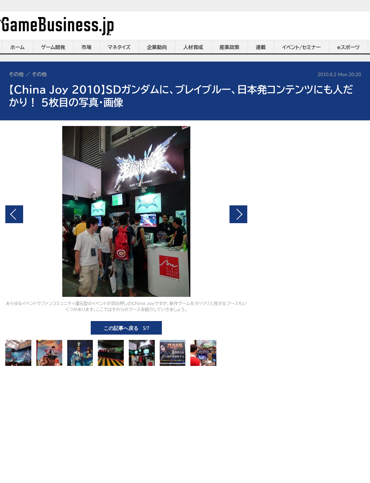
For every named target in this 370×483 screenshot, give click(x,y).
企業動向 (157, 47)
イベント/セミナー (301, 47)
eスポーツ (348, 47)
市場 (86, 47)
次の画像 (238, 214)
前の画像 (14, 214)
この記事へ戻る (126, 327)
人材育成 (193, 47)
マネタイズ (119, 47)
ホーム (17, 47)
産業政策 (229, 47)
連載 (261, 47)
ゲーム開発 (53, 47)
